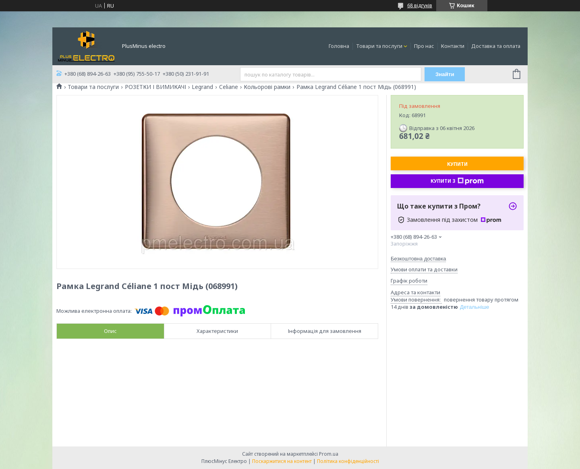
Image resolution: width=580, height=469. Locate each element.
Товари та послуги (379, 46)
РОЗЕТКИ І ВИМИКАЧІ (155, 87)
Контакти (452, 46)
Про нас (424, 46)
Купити (457, 164)
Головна (339, 46)
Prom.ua (328, 453)
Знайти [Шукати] (444, 74)
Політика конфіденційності (348, 461)
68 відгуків (419, 5)
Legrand (202, 87)
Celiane (228, 87)
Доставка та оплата (495, 46)
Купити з (457, 181)
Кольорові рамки (267, 87)
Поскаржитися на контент (282, 461)
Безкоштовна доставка (418, 259)
